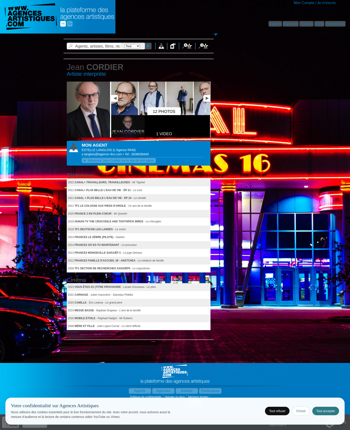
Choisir (301, 411)
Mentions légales (198, 396)
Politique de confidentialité (146, 396)
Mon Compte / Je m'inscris (315, 3)
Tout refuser (277, 411)
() (124, 150)
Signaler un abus (175, 396)
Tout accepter (325, 411)
